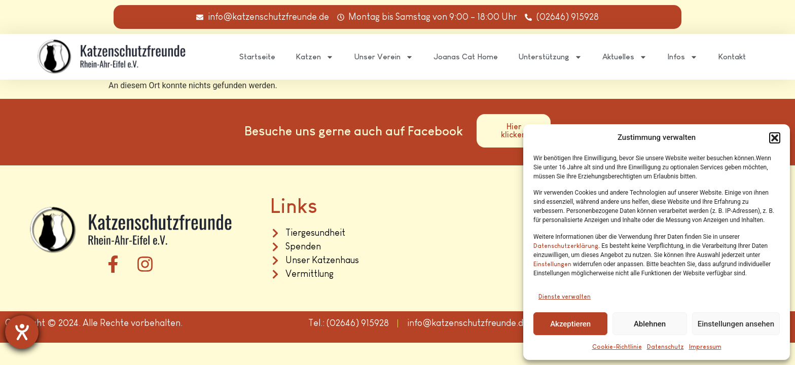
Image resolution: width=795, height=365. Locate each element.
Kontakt (732, 56)
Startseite (257, 56)
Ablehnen (650, 323)
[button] (775, 138)
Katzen (315, 57)
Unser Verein (383, 57)
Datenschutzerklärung (565, 245)
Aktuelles (624, 57)
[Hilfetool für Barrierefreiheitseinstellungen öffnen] (22, 332)
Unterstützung (550, 57)
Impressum (705, 346)
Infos (682, 57)
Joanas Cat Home (465, 56)
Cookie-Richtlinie (617, 346)
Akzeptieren (570, 323)
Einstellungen (552, 264)
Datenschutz (665, 346)
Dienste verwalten (564, 296)
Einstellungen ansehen (736, 323)
